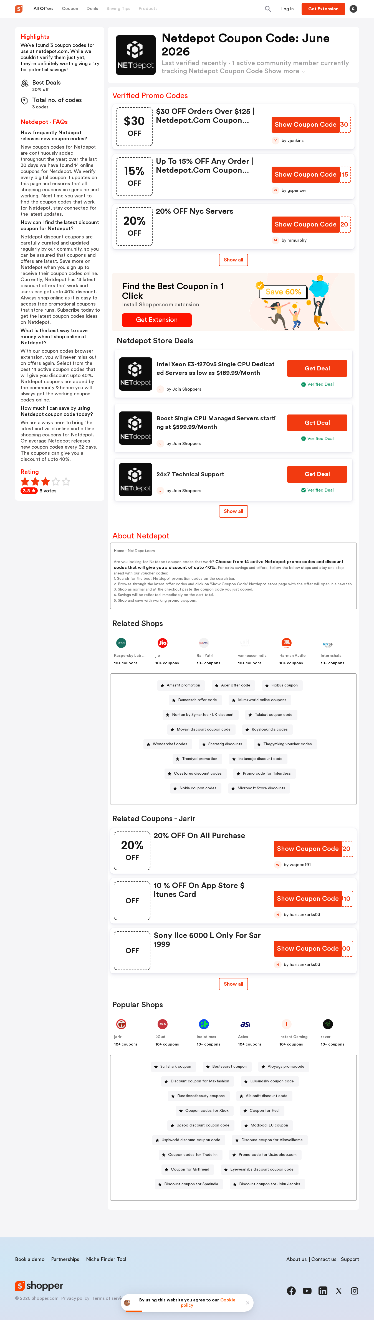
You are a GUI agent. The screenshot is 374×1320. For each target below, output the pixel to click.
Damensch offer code (197, 700)
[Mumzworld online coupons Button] (260, 700)
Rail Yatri (205, 656)
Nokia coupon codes (198, 788)
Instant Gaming (293, 1037)
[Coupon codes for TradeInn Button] (191, 1155)
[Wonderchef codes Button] (167, 744)
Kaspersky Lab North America (141, 656)
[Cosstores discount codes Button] (196, 774)
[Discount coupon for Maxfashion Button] (197, 1081)
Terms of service (109, 1298)
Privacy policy (75, 1298)
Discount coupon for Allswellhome (272, 1140)
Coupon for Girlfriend (190, 1169)
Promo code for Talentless (267, 773)
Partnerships (65, 1259)
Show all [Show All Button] (233, 259)
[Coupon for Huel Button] (262, 1111)
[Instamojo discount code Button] (258, 759)
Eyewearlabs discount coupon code (262, 1169)
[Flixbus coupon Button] (282, 685)
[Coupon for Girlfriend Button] (187, 1169)
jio (157, 656)
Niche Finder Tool (106, 1259)
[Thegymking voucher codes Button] (285, 744)
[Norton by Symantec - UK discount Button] (201, 715)
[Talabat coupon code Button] (271, 715)
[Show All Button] (233, 984)
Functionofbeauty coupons (201, 1096)
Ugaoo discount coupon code (203, 1125)
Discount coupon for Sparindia (191, 1184)
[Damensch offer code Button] (195, 700)
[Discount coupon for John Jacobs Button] (267, 1184)
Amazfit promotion (183, 685)
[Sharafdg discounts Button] (223, 744)
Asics (243, 1037)
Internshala (331, 656)
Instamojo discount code (260, 759)
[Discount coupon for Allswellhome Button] (270, 1140)
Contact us (324, 1259)
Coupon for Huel (264, 1111)
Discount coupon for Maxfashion (200, 1081)
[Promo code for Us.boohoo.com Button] (265, 1155)
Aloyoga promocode (286, 1067)
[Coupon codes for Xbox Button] (205, 1111)
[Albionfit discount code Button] (264, 1096)
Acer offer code (235, 685)
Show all (233, 983)
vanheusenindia (252, 656)
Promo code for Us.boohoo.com (268, 1155)
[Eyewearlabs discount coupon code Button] (260, 1169)
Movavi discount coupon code (204, 729)
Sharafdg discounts (225, 744)
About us (296, 1259)
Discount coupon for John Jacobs (269, 1184)
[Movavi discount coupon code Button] (201, 729)
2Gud (160, 1037)
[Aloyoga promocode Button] (283, 1067)
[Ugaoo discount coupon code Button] (200, 1125)
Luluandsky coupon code (272, 1081)
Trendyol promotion (199, 759)
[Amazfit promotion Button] (181, 685)
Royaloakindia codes (270, 729)
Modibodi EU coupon (269, 1125)
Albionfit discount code (266, 1096)
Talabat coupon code (273, 715)
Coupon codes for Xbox (207, 1111)
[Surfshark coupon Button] (173, 1067)
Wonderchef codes (170, 744)
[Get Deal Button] (317, 368)
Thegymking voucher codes (287, 744)
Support (350, 1259)
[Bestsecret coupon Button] (227, 1067)
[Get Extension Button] (157, 320)
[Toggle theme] (353, 9)
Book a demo (29, 1259)
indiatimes (206, 1037)
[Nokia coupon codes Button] (195, 788)
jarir (118, 1037)
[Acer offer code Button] (233, 685)
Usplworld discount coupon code (191, 1140)
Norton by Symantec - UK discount (203, 715)
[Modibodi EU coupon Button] (267, 1125)
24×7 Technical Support (190, 474)
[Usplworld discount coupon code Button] (188, 1140)
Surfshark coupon (175, 1067)
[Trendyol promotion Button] (197, 759)
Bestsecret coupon (229, 1067)
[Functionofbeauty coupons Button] (199, 1096)
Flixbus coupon (284, 685)
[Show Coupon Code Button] (306, 125)
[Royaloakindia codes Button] (267, 729)
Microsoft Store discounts (261, 788)
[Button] (287, 9)
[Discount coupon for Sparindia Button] (189, 1184)
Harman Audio (292, 656)
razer (326, 1037)
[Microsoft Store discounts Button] (259, 788)
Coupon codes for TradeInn (193, 1155)
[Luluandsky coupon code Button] (270, 1081)
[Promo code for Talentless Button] (264, 774)
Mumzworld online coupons (262, 700)
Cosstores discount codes (198, 773)
